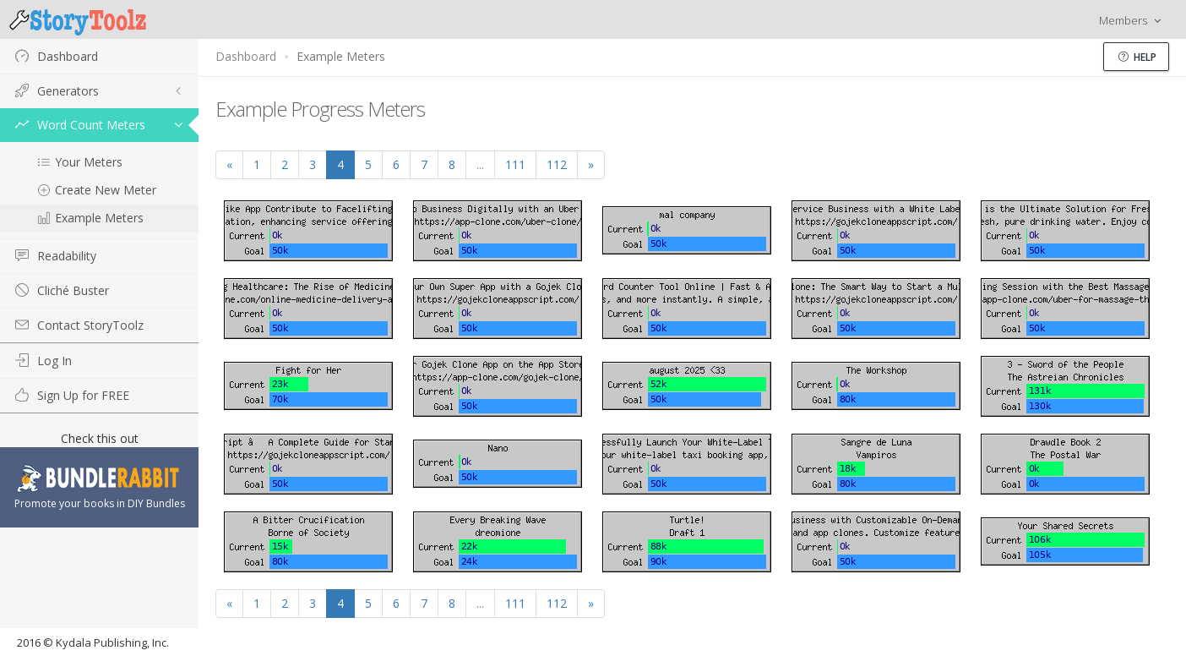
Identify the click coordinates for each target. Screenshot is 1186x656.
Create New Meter (96, 190)
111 (515, 164)
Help (1137, 57)
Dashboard (245, 56)
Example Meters (90, 218)
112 (557, 164)
